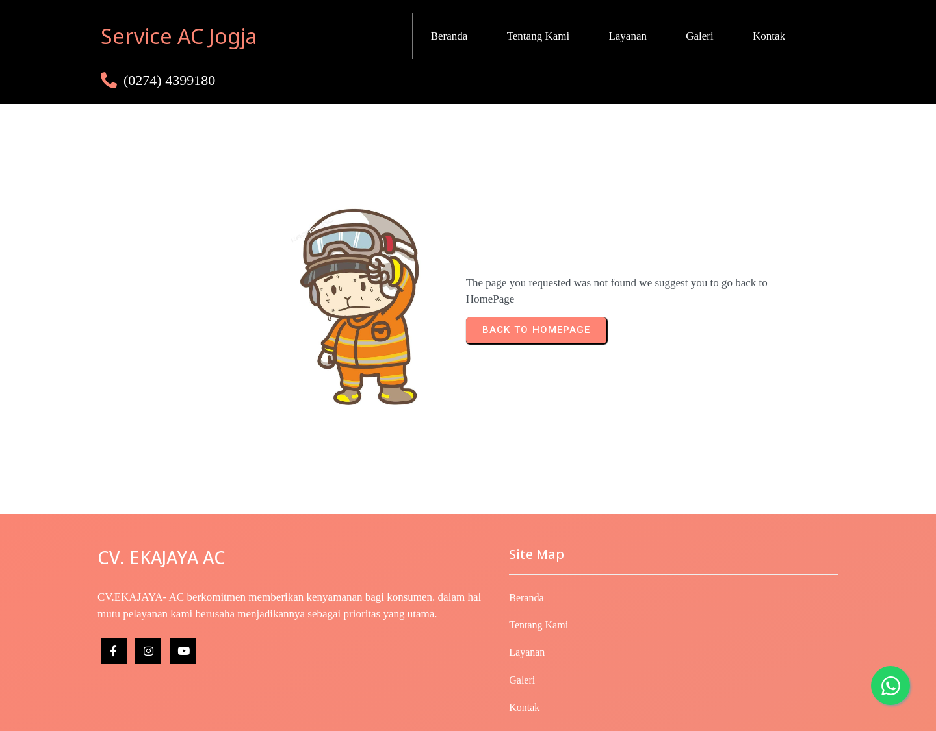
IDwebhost (590, 712)
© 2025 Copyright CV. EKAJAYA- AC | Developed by (443, 712)
